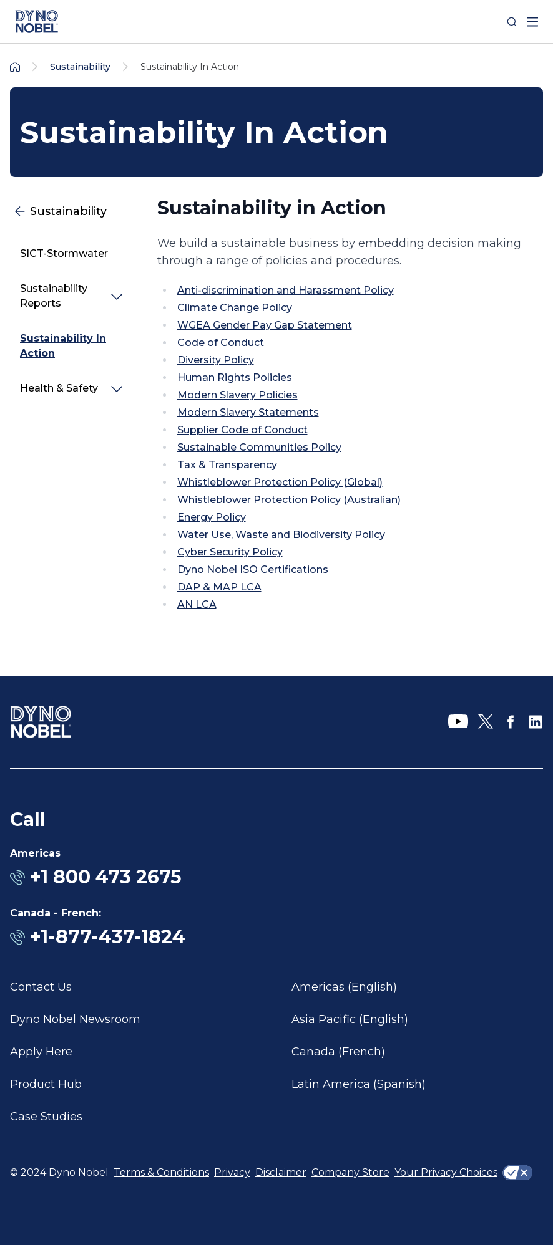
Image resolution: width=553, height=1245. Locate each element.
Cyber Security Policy (230, 552)
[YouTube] (458, 721)
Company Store (350, 1172)
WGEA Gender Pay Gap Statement (264, 325)
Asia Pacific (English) (349, 1019)
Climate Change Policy (234, 308)
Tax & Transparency (227, 465)
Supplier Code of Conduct (242, 430)
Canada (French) (338, 1052)
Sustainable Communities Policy (259, 447)
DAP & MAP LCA (219, 587)
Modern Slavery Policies (237, 395)
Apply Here (41, 1052)
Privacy (232, 1172)
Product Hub (46, 1084)
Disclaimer (280, 1172)
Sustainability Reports (53, 295)
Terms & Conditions (161, 1172)
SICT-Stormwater (64, 253)
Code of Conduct (220, 343)
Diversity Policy (215, 360)
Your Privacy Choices (445, 1172)
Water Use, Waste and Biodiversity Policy (281, 535)
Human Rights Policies (234, 377)
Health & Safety (59, 388)
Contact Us (41, 987)
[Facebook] (510, 721)
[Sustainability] (71, 211)
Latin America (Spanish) (358, 1084)
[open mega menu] (532, 21)
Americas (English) (344, 987)
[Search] (512, 22)
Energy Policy (211, 517)
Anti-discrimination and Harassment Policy (285, 290)
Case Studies (46, 1116)
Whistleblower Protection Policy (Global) (280, 482)
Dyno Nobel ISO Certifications (252, 569)
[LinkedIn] (535, 721)
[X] (485, 721)
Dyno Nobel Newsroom (75, 1019)
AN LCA (197, 604)
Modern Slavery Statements (248, 412)
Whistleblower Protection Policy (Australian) (289, 500)
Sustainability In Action (63, 345)
